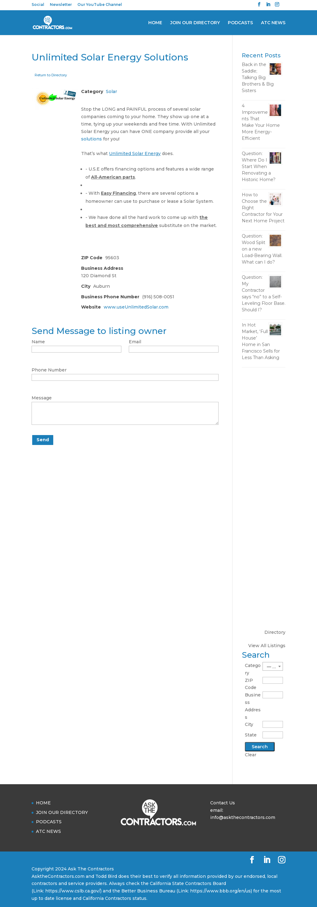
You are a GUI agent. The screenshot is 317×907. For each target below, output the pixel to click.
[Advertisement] (263, 470)
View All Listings (266, 645)
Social (38, 5)
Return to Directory (51, 75)
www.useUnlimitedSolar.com (136, 307)
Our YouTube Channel (99, 5)
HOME (155, 22)
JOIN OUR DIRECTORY (195, 22)
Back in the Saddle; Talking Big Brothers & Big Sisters (258, 77)
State (251, 735)
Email (135, 342)
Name (38, 342)
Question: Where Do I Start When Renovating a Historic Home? (259, 166)
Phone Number (49, 370)
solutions (91, 139)
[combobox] (273, 666)
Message (42, 398)
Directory (274, 632)
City (249, 724)
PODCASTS (240, 22)
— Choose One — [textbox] (275, 666)
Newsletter (61, 5)
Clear (250, 755)
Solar (111, 91)
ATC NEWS (273, 22)
